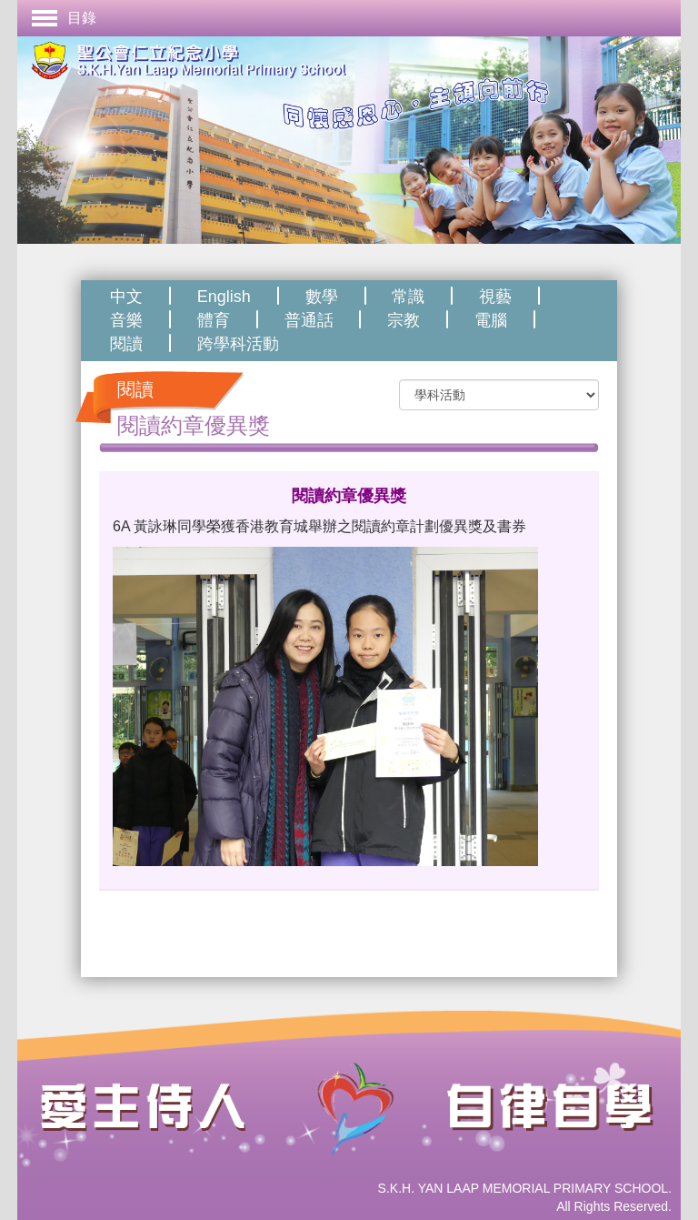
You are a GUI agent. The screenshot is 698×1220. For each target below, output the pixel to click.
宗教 (403, 320)
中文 (126, 296)
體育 (213, 320)
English (224, 296)
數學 (321, 296)
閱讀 (126, 344)
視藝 (495, 296)
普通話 (309, 320)
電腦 (490, 320)
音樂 (126, 320)
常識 (408, 296)
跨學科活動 (238, 344)
